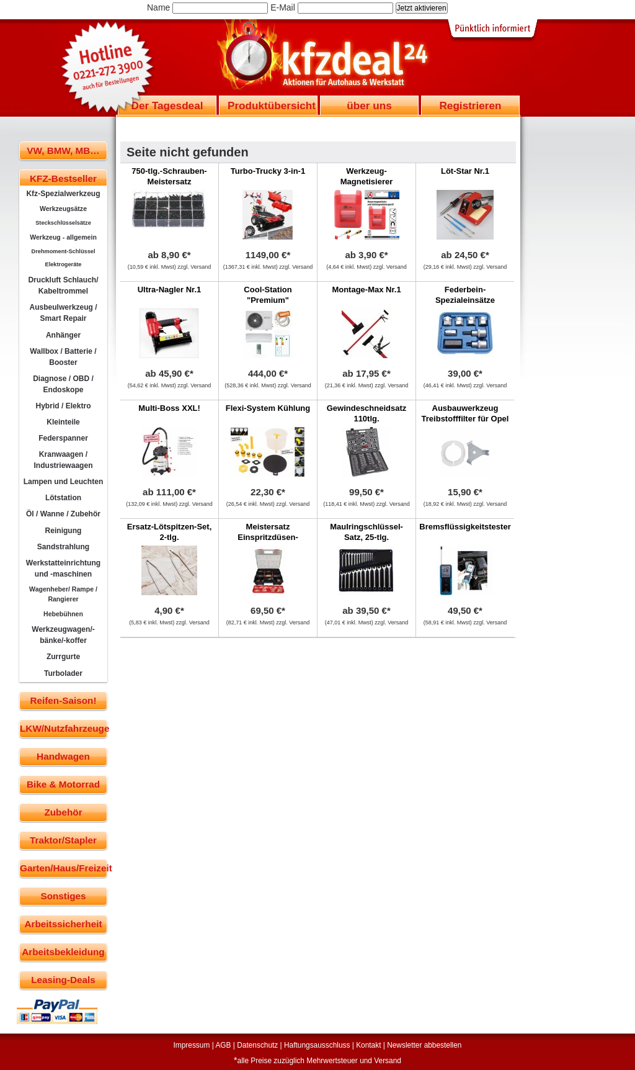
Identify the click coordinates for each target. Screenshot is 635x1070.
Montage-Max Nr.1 (366, 289)
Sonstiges (63, 896)
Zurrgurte (63, 656)
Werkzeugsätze (63, 208)
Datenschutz (257, 1045)
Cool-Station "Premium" (267, 295)
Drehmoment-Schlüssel (63, 251)
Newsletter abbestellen (424, 1045)
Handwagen (63, 756)
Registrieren (470, 105)
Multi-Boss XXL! (169, 408)
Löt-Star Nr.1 (465, 171)
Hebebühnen (63, 614)
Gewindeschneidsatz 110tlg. (367, 413)
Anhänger (63, 335)
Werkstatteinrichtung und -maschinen (63, 568)
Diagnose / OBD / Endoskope (63, 384)
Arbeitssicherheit (63, 924)
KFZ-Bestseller (63, 178)
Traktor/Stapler (63, 840)
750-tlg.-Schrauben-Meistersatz (168, 176)
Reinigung (63, 530)
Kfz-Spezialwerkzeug (63, 193)
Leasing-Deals (63, 979)
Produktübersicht (272, 105)
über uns (369, 105)
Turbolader (63, 673)
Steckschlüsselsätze (63, 223)
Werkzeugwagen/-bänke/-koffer (63, 635)
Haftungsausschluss (317, 1045)
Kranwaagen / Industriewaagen (62, 460)
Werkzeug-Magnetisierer (366, 176)
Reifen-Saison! (63, 700)
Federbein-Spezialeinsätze (465, 295)
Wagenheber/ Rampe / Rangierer (63, 594)
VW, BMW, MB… (63, 150)
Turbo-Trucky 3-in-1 (268, 171)
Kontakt (368, 1045)
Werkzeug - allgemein (63, 237)
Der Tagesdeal (167, 105)
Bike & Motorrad (63, 784)
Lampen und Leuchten (64, 481)
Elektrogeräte (63, 264)
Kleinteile (63, 422)
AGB (223, 1045)
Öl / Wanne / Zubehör (63, 514)
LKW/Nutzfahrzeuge (63, 728)
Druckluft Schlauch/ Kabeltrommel (63, 285)
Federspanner (63, 438)
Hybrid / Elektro (63, 406)
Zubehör (63, 812)
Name (158, 7)
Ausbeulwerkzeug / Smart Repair (63, 313)
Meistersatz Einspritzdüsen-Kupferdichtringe (268, 537)
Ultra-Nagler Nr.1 (170, 289)
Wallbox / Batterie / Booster (63, 357)
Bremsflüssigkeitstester (464, 526)
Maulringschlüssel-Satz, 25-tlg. (366, 532)
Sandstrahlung (63, 546)
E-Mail (282, 7)
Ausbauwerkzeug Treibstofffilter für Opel (465, 413)
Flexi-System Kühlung (268, 408)
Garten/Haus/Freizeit (63, 868)
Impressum (192, 1045)
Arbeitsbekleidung (63, 951)
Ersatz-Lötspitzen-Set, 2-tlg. (169, 532)
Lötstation (63, 497)
